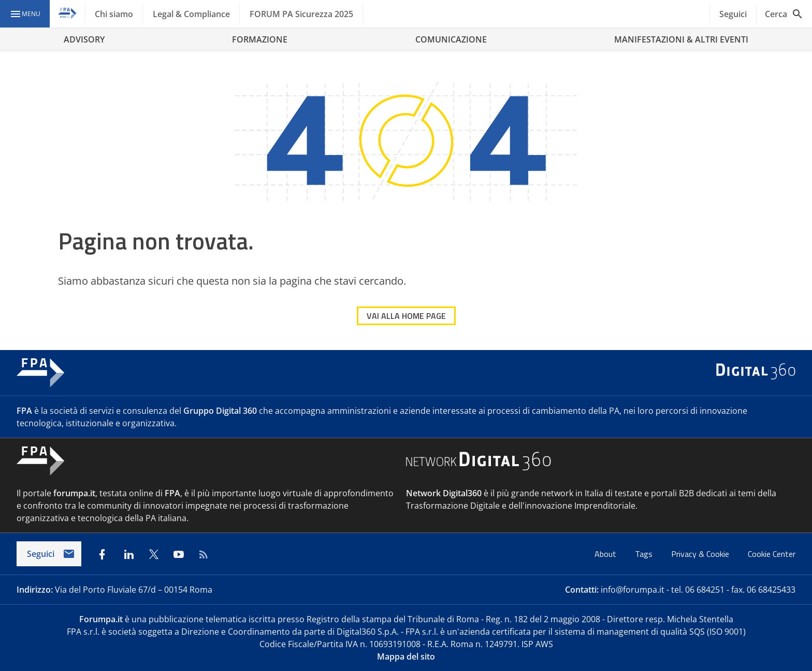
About (606, 554)
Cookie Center (771, 554)
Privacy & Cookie (701, 554)
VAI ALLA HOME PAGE (406, 316)
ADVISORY (84, 39)
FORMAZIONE (259, 39)
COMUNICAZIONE (451, 39)
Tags (645, 554)
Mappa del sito (406, 656)
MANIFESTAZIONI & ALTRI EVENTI (681, 39)
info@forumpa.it (632, 589)
